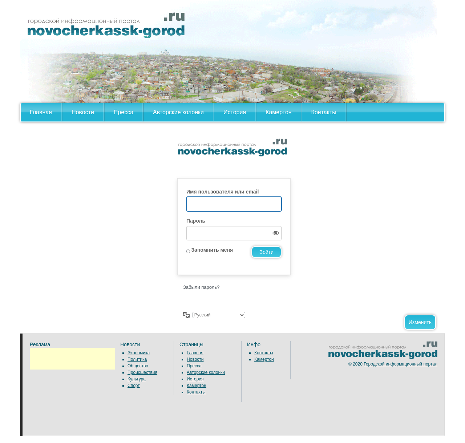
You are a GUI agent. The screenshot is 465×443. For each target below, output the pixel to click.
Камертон (279, 112)
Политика (137, 359)
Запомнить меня (212, 250)
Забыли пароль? (201, 287)
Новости (83, 112)
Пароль (195, 221)
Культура (137, 379)
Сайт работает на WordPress (232, 154)
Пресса (123, 112)
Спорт (134, 385)
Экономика (139, 352)
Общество (138, 365)
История (234, 112)
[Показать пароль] (274, 233)
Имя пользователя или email (222, 192)
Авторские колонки (178, 112)
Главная (41, 112)
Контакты (323, 112)
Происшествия (142, 372)
